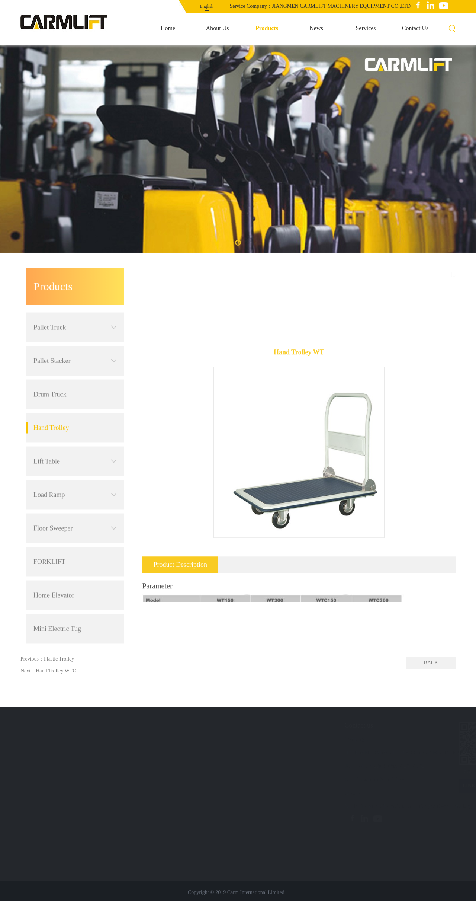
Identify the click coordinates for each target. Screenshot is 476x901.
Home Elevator (53, 564)
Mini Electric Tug (57, 597)
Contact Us (415, 28)
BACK (431, 662)
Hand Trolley (51, 396)
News (316, 28)
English (206, 6)
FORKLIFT (49, 530)
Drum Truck (50, 363)
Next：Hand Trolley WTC (48, 671)
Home (168, 28)
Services (366, 28)
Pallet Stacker (74, 329)
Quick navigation (56, 725)
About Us (217, 28)
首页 (417, 274)
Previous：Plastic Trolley (47, 659)
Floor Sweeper (74, 497)
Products (266, 28)
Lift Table (74, 430)
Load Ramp (74, 463)
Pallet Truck (74, 296)
